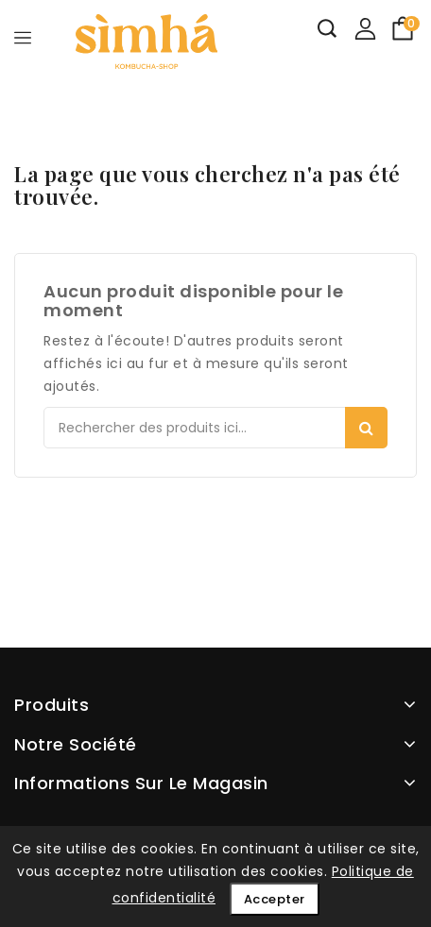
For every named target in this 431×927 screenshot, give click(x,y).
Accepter (274, 899)
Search (366, 427)
